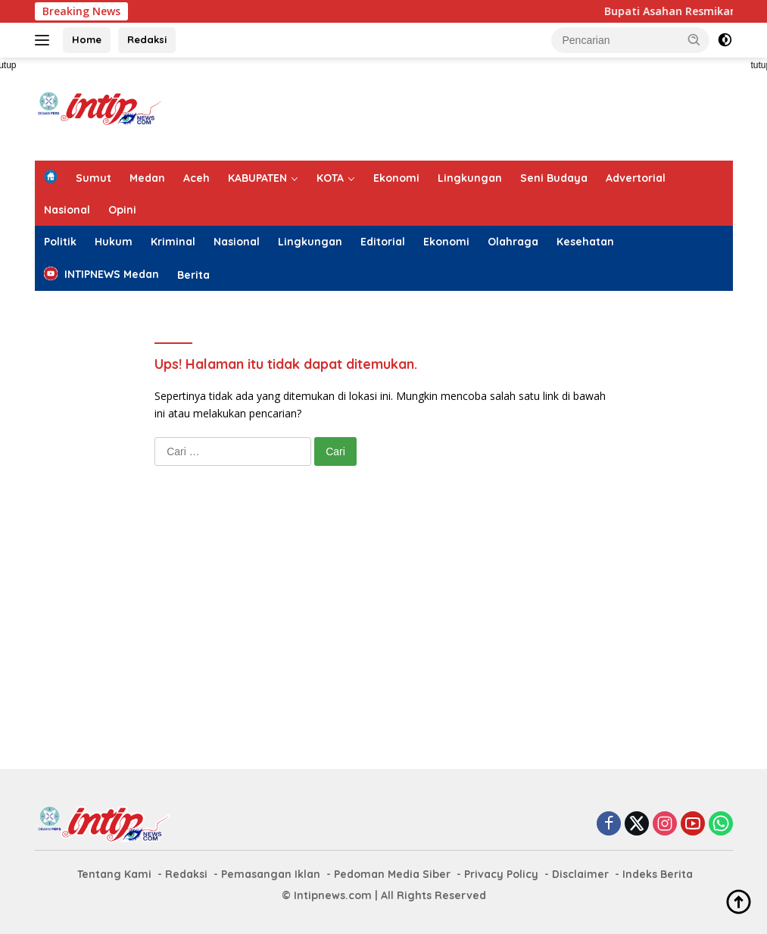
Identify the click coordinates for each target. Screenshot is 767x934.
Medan (147, 178)
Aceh (196, 178)
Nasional (67, 210)
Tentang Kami (114, 874)
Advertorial (636, 178)
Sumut (93, 178)
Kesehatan (585, 241)
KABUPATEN (257, 178)
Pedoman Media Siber (392, 874)
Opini (122, 210)
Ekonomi (396, 178)
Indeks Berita (657, 874)
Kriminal (173, 241)
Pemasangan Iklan (270, 874)
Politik (60, 241)
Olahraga (513, 241)
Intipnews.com (333, 895)
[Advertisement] (457, 107)
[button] (694, 39)
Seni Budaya (554, 178)
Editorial (382, 241)
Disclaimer (580, 874)
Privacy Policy (501, 874)
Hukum (114, 241)
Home (86, 39)
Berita (193, 275)
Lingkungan (470, 178)
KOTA (330, 178)
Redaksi (147, 39)
